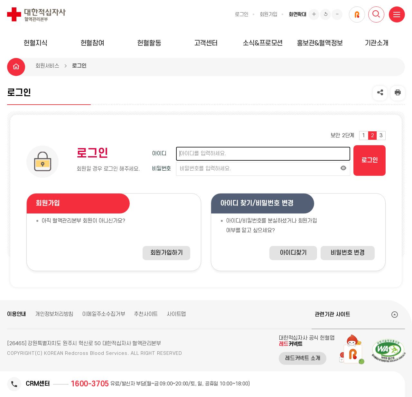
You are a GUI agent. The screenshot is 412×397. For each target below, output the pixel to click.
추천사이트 (146, 314)
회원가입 (268, 14)
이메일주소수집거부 (103, 314)
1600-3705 (89, 384)
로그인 (241, 14)
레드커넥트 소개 (302, 358)
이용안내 (16, 314)
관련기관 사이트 (332, 314)
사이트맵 (176, 314)
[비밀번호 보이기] (343, 169)
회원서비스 (47, 66)
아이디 (159, 153)
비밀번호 (161, 169)
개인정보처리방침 (54, 314)
